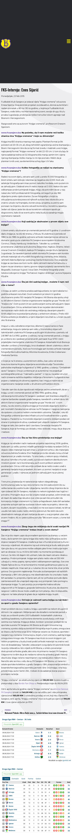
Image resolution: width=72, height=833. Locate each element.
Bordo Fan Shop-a (27, 683)
